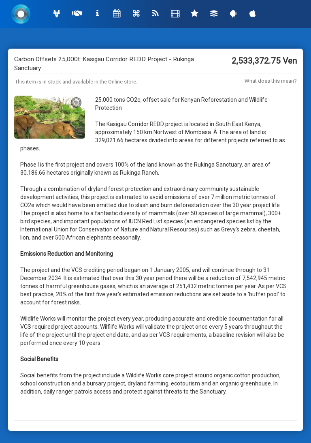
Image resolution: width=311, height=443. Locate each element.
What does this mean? (271, 81)
